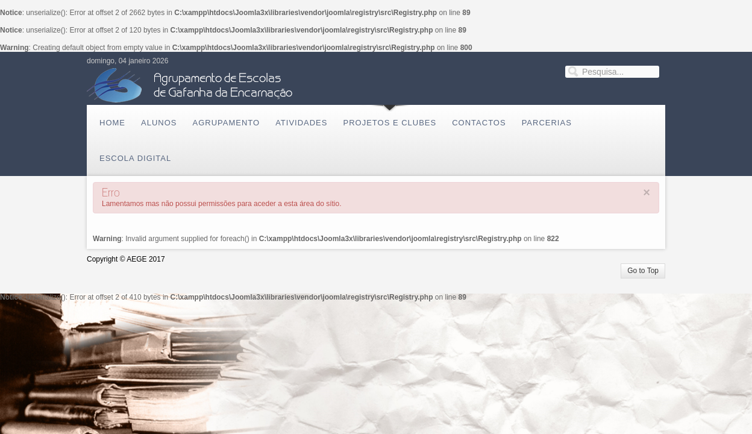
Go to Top (643, 270)
